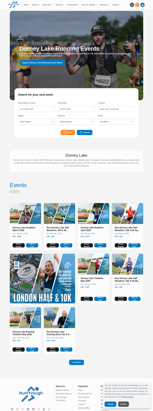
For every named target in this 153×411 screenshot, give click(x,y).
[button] (25, 229)
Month (100, 116)
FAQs (80, 390)
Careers (81, 404)
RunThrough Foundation (61, 398)
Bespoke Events (63, 390)
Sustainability (83, 408)
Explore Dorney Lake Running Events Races (42, 63)
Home (26, 5)
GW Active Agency (63, 394)
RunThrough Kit (85, 394)
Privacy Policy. (128, 397)
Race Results (84, 397)
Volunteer (82, 401)
